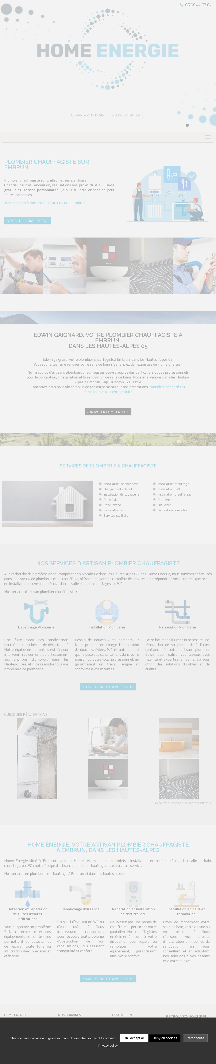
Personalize (195, 1038)
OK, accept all (133, 1038)
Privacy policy (108, 1045)
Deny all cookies (165, 1038)
